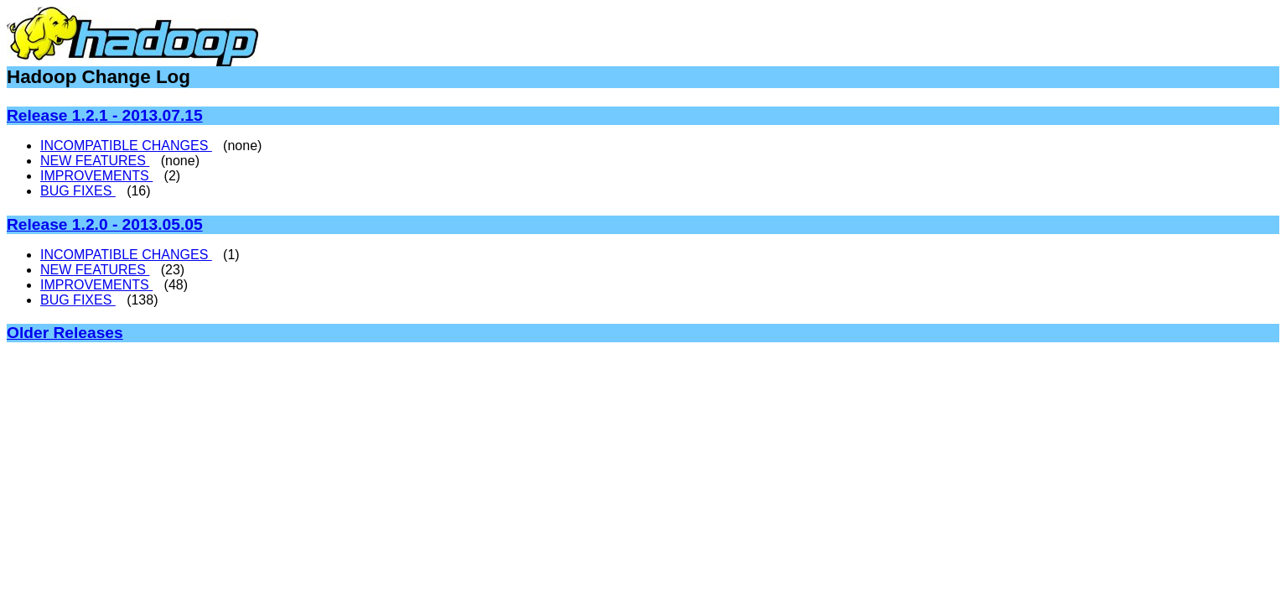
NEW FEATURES (94, 161)
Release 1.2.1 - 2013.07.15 (105, 115)
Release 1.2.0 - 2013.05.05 (105, 224)
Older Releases (65, 332)
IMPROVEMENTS (96, 176)
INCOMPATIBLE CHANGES (126, 145)
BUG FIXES (78, 191)
